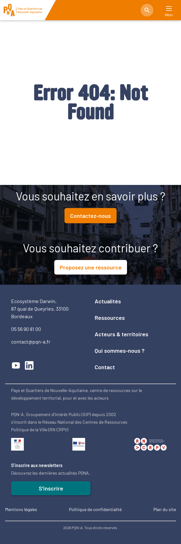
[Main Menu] (169, 9)
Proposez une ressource (91, 267)
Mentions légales (21, 509)
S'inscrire (51, 488)
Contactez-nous (90, 215)
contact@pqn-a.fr (30, 341)
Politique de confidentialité (95, 509)
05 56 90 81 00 (26, 329)
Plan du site (164, 509)
